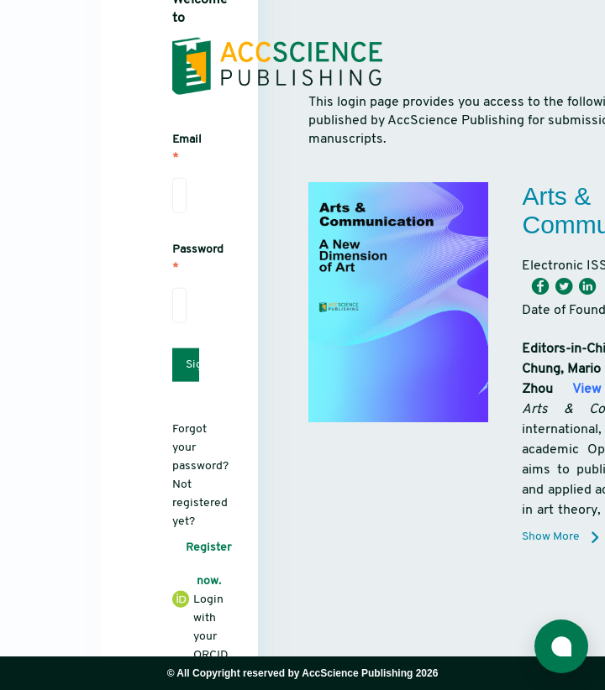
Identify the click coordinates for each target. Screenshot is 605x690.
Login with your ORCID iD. (179, 634)
